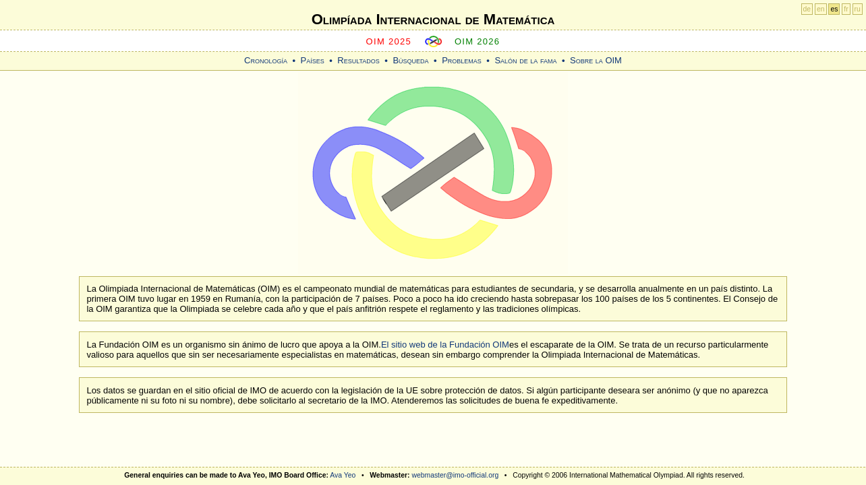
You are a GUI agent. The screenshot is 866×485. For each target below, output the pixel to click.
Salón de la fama (525, 60)
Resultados (358, 60)
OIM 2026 (477, 41)
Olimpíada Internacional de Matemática (433, 19)
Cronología (265, 60)
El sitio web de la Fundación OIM (445, 345)
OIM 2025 (389, 41)
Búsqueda (410, 60)
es (834, 9)
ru (858, 9)
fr (846, 9)
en (821, 9)
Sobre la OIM (596, 60)
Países (312, 60)
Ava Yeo (342, 475)
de (807, 9)
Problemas (462, 60)
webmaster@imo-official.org (454, 475)
